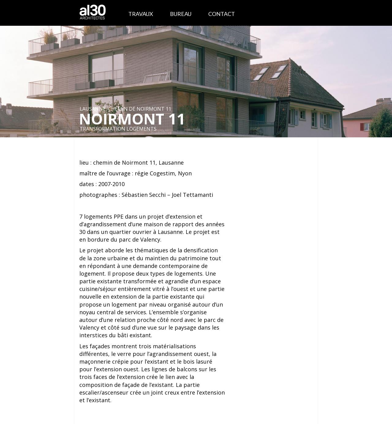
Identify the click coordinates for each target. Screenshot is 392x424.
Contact (221, 13)
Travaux (140, 13)
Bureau (180, 13)
